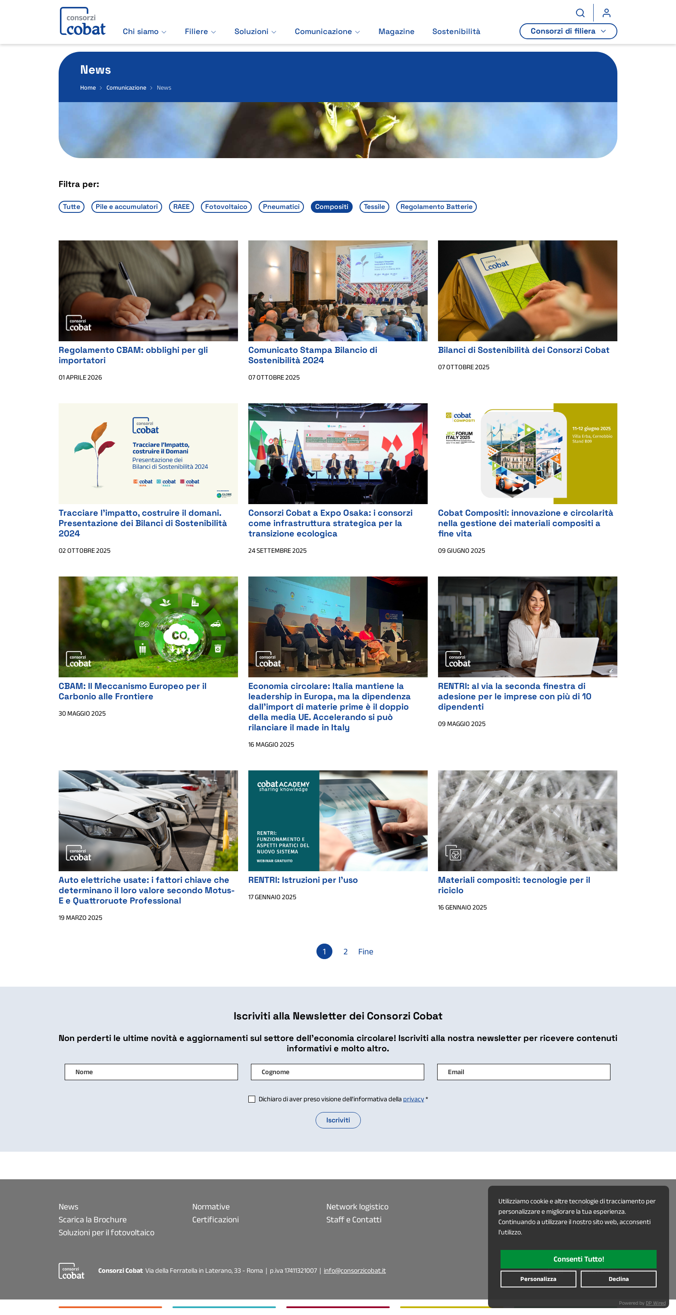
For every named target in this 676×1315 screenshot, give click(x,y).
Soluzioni (252, 33)
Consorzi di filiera (564, 32)
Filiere (197, 33)
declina (619, 1278)
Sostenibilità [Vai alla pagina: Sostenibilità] (457, 33)
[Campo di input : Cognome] (337, 1072)
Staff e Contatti (354, 1219)
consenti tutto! (579, 1259)
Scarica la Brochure (93, 1219)
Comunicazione (324, 33)
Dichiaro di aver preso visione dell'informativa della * (343, 1099)
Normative (211, 1206)
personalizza (538, 1278)
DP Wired (656, 1303)
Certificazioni (215, 1219)
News (68, 1206)
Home (88, 87)
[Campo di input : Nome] (151, 1072)
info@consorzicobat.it (355, 1270)
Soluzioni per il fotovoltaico (106, 1232)
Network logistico (357, 1206)
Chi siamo (141, 33)
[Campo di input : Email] (523, 1072)
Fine (365, 951)
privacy (413, 1099)
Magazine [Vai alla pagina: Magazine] (397, 33)
